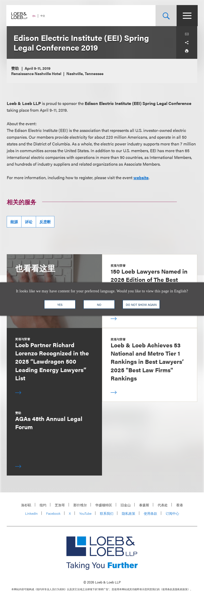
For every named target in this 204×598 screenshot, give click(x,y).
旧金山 (126, 505)
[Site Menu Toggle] (186, 15)
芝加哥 (60, 505)
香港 (179, 505)
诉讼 (28, 221)
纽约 (43, 505)
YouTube (85, 513)
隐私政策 (128, 513)
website (141, 177)
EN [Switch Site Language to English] (34, 15)
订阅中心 (172, 513)
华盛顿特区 (103, 505)
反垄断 (45, 221)
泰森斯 (144, 505)
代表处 (163, 505)
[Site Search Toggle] (165, 15)
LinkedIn (31, 513)
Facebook (53, 513)
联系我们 (106, 513)
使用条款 (150, 513)
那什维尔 (80, 505)
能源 (14, 221)
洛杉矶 (26, 505)
